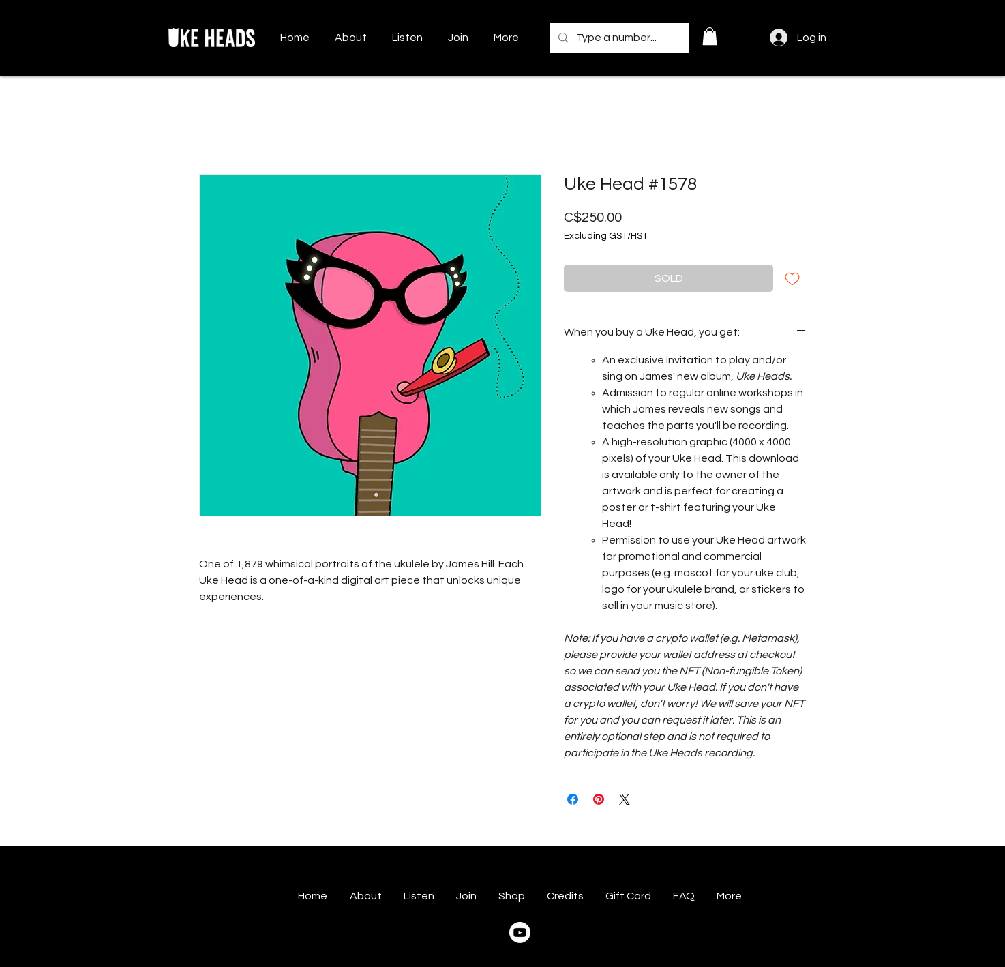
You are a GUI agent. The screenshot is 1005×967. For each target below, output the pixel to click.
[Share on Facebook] (573, 799)
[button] (709, 36)
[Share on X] (624, 799)
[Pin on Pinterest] (598, 799)
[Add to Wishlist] (792, 278)
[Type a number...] (618, 38)
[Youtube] (519, 932)
